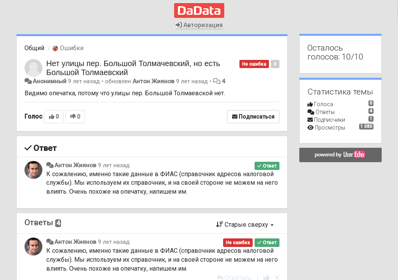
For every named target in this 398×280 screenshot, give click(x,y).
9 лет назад (114, 165)
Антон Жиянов (154, 81)
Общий (34, 48)
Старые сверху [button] (245, 224)
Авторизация (199, 25)
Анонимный (49, 81)
